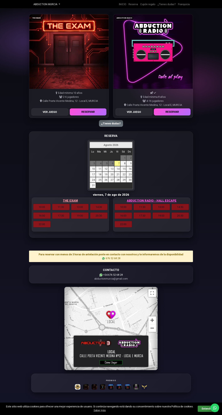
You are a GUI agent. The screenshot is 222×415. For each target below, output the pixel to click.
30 (130, 179)
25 (99, 179)
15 (124, 168)
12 (106, 168)
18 (99, 174)
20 (112, 174)
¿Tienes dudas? (167, 4)
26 (106, 179)
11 (99, 168)
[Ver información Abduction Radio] (153, 51)
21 (118, 174)
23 (130, 174)
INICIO (122, 4)
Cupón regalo (147, 4)
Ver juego (50, 111)
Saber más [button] (100, 410)
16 (130, 168)
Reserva (133, 4)
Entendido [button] (208, 408)
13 (112, 168)
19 (106, 174)
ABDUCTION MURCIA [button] (46, 4)
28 (118, 179)
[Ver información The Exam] (69, 51)
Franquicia (184, 4)
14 (118, 168)
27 (112, 179)
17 (93, 174)
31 (93, 185)
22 (124, 174)
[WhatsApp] (214, 408)
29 (124, 179)
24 (93, 179)
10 (93, 168)
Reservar (88, 111)
